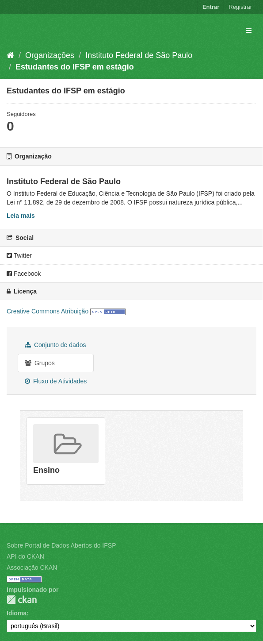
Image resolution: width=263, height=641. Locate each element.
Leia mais (21, 215)
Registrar (240, 7)
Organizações (49, 55)
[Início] (10, 55)
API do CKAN (25, 556)
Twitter (19, 255)
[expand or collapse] (248, 30)
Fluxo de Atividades (56, 381)
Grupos (40, 363)
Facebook (24, 273)
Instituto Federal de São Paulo (138, 55)
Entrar (210, 7)
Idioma (17, 613)
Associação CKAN (32, 567)
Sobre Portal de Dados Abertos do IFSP (61, 545)
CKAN (22, 599)
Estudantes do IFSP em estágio (74, 66)
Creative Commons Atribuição (47, 311)
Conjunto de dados (55, 344)
